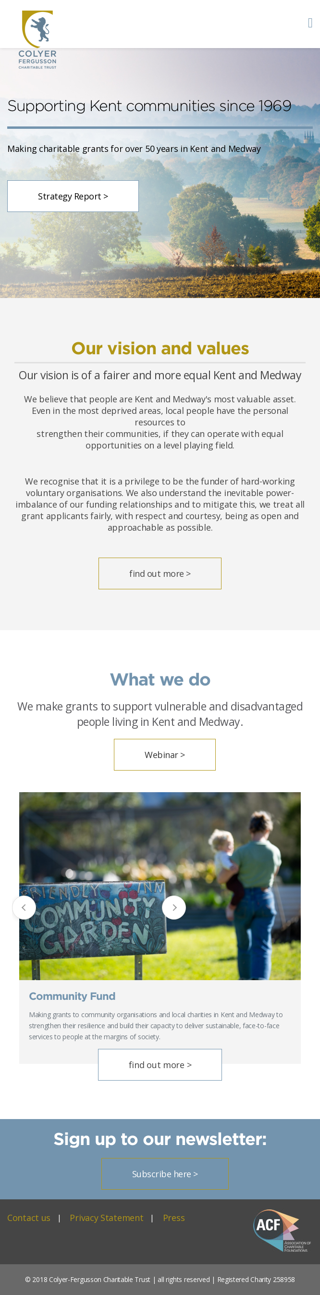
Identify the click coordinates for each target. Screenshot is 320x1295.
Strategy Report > (73, 196)
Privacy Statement (106, 1217)
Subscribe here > (165, 1174)
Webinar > (165, 754)
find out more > (160, 573)
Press (174, 1217)
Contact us (28, 1217)
